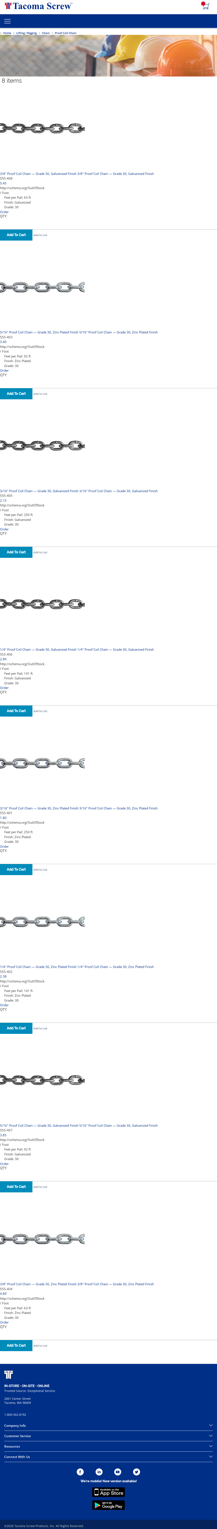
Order (4, 212)
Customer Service (17, 1436)
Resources (12, 1446)
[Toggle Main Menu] (7, 21)
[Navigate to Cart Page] (206, 6)
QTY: (3, 216)
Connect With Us (17, 1457)
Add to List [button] (40, 235)
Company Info (15, 1425)
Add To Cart (16, 235)
